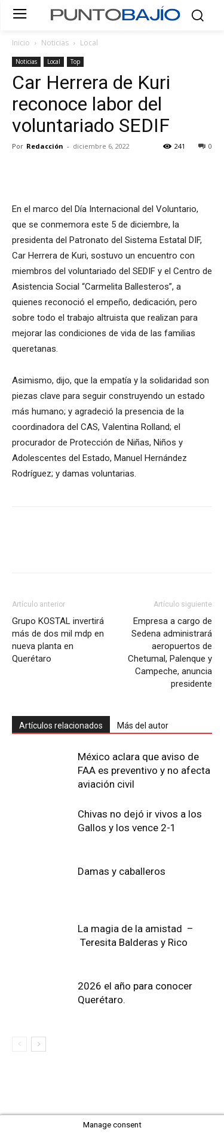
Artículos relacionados (61, 725)
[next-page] (38, 1044)
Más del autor (142, 725)
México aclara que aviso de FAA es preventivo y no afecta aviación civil (144, 770)
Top (75, 61)
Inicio (21, 43)
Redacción (44, 146)
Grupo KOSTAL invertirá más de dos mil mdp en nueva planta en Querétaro (58, 640)
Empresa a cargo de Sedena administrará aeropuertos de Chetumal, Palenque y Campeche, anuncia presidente (170, 652)
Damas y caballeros (121, 871)
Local (89, 43)
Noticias (55, 43)
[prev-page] (19, 1044)
